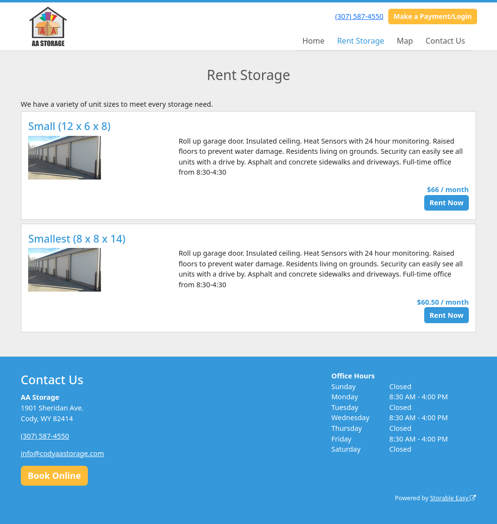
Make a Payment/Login (433, 16)
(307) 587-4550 (359, 16)
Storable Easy (453, 498)
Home (313, 40)
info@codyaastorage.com (62, 453)
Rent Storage (360, 40)
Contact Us (445, 40)
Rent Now (447, 202)
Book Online (54, 475)
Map (405, 40)
